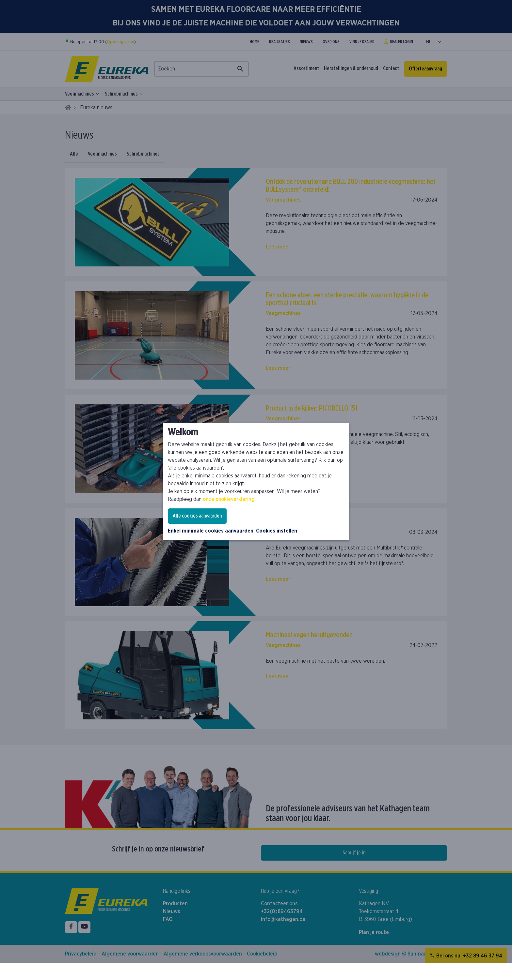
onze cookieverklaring (229, 499)
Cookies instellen (276, 531)
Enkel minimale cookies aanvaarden (210, 531)
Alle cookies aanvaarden (197, 516)
